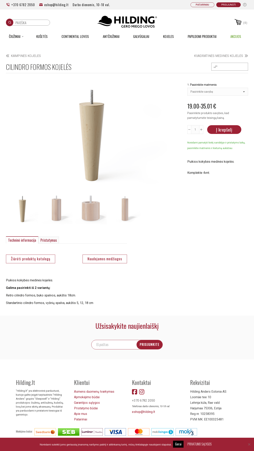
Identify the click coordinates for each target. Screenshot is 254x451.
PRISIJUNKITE (164, 343)
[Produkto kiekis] (195, 129)
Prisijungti (228, 4)
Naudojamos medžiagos (105, 257)
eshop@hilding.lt (54, 5)
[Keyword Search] (31, 24)
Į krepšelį (224, 129)
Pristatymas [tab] (48, 239)
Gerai (179, 444)
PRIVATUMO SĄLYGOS (200, 444)
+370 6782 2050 (20, 5)
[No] (249, 444)
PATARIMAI (202, 4)
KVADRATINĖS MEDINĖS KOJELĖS (218, 56)
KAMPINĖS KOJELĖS (26, 56)
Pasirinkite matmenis (203, 84)
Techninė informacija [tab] (22, 239)
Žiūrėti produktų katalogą (30, 257)
